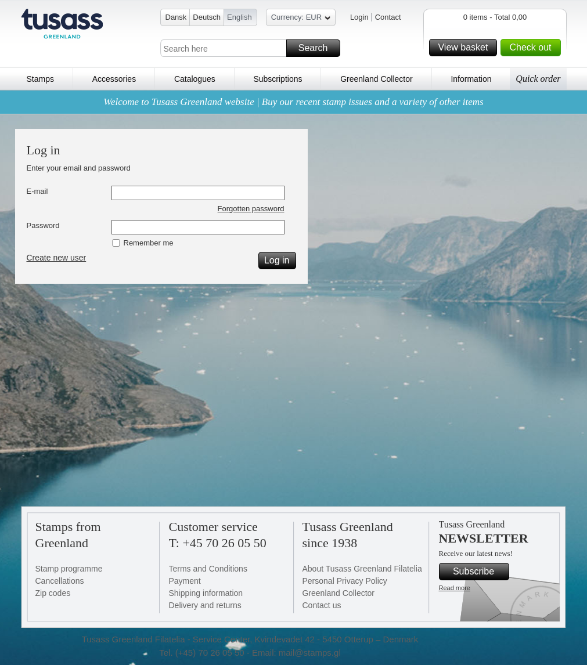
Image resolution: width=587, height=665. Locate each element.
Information (471, 79)
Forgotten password (251, 208)
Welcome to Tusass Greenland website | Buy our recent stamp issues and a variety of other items (293, 101)
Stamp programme (69, 568)
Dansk (176, 17)
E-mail (37, 191)
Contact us (321, 605)
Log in (278, 260)
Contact (388, 17)
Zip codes (53, 593)
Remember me (149, 242)
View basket (466, 47)
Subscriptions (277, 79)
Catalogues (194, 79)
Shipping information (206, 593)
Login (359, 17)
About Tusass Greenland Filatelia (362, 568)
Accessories (114, 79)
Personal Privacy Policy (344, 581)
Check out (533, 47)
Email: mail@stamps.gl (296, 652)
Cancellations (59, 581)
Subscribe (479, 571)
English (239, 17)
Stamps (40, 79)
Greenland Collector (376, 79)
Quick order (538, 79)
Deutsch (207, 17)
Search (317, 48)
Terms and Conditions (208, 568)
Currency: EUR (300, 19)
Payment (185, 581)
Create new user (57, 257)
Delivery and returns (205, 605)
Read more (454, 587)
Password (43, 225)
